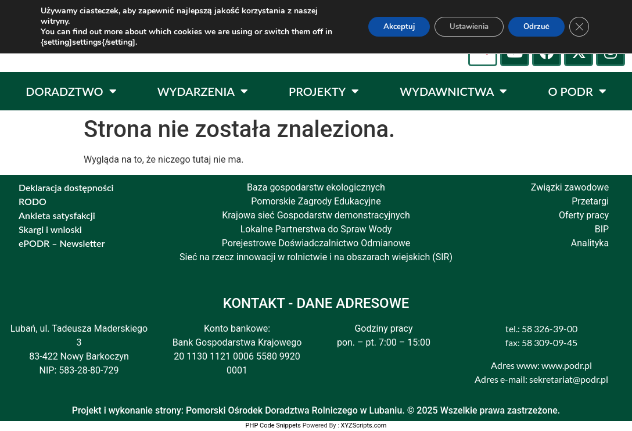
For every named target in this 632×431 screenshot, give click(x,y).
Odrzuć (532, 26)
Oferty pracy (584, 215)
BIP (602, 229)
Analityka (590, 243)
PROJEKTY (324, 91)
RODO (32, 201)
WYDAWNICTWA (453, 91)
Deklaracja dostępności (66, 187)
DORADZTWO (71, 91)
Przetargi (590, 201)
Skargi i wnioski (50, 229)
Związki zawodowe (570, 187)
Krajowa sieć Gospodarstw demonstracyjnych (316, 215)
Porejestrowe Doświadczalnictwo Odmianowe (316, 243)
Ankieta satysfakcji (57, 215)
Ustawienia (458, 26)
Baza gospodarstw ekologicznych (316, 187)
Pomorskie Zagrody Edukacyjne (315, 201)
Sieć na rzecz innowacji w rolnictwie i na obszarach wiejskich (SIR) (316, 257)
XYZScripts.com (364, 425)
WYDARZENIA (202, 91)
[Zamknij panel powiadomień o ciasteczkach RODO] (578, 26)
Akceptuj (380, 26)
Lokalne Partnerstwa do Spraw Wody (316, 229)
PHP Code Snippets (273, 425)
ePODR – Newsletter (62, 243)
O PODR (577, 91)
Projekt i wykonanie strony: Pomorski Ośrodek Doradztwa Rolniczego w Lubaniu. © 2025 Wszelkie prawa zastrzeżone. (316, 410)
